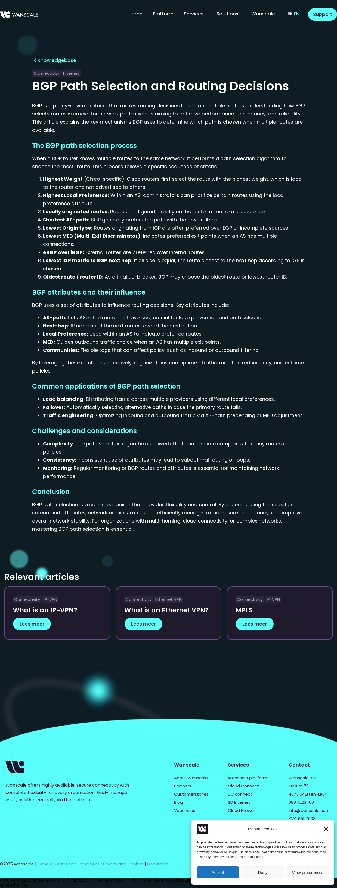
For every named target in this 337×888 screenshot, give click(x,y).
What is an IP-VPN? (45, 610)
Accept (218, 872)
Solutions (227, 14)
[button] (326, 829)
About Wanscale (191, 778)
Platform (163, 14)
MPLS (244, 610)
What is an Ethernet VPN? (166, 610)
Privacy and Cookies (123, 864)
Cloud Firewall (241, 810)
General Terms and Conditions (69, 864)
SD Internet (239, 802)
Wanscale (263, 14)
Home (135, 14)
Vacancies (184, 810)
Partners (182, 786)
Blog (178, 802)
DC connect (240, 794)
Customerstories (191, 794)
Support (322, 14)
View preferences (308, 872)
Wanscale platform (247, 778)
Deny (262, 872)
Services (193, 14)
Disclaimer (157, 864)
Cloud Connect (243, 786)
